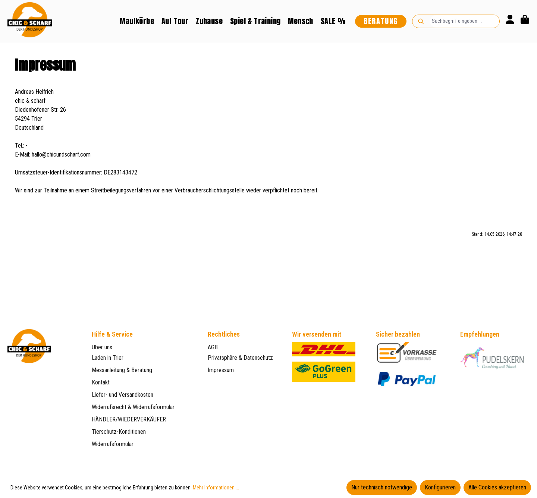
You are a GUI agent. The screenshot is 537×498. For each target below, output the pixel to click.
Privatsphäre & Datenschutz (240, 357)
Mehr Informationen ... (216, 488)
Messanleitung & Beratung (122, 370)
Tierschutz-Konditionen (119, 431)
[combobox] (464, 21)
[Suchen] (421, 21)
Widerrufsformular (113, 444)
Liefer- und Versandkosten (122, 394)
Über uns (102, 347)
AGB (213, 347)
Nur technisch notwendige (381, 487)
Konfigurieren (440, 487)
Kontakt (101, 382)
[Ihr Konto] (510, 21)
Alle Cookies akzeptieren (497, 487)
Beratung (381, 21)
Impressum (221, 370)
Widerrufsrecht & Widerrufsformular (133, 407)
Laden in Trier (107, 357)
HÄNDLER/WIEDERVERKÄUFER (129, 419)
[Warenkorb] (525, 21)
